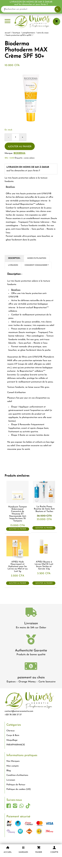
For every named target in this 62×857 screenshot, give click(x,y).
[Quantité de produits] (15, 137)
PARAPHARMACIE (15, 745)
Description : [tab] (14, 258)
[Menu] (7, 21)
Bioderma (19, 153)
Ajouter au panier (19, 146)
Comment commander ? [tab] (36, 265)
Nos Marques (13, 761)
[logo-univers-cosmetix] (31, 21)
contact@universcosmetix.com (19, 711)
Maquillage (12, 740)
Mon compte (12, 766)
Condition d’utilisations (17, 775)
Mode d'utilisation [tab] (36, 258)
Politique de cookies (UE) (18, 789)
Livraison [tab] (13, 265)
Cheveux (10, 731)
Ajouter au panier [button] (17, 529)
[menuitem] (7, 21)
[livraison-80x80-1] (31, 613)
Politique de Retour (15, 785)
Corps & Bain (12, 735)
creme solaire (29, 158)
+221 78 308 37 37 (13, 715)
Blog (8, 770)
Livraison (31, 623)
